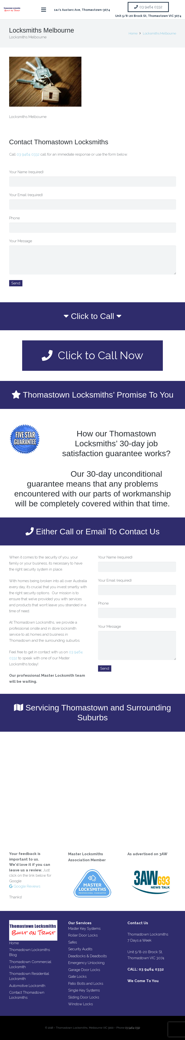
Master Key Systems (84, 928)
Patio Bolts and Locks (85, 983)
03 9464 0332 (28, 154)
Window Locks (80, 1004)
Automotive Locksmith (27, 986)
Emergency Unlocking (86, 963)
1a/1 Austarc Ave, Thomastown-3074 (82, 10)
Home (14, 943)
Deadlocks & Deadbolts (87, 956)
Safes (72, 942)
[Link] (12, 9)
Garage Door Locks (84, 970)
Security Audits (80, 949)
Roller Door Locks (83, 935)
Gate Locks (77, 976)
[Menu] (43, 10)
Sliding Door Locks (83, 997)
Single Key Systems (84, 990)
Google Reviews (24, 886)
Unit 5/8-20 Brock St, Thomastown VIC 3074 (148, 16)
